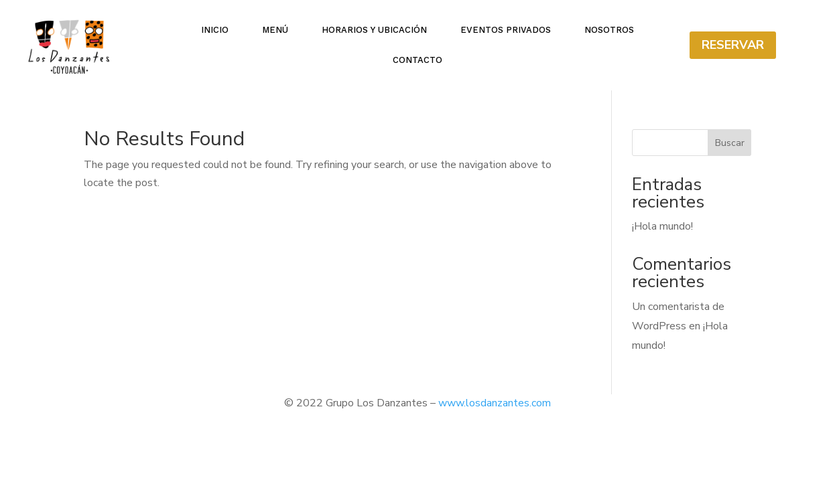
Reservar (733, 45)
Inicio (215, 30)
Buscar (730, 143)
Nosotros (609, 30)
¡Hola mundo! (662, 226)
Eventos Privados (505, 30)
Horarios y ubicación (374, 30)
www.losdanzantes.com (494, 403)
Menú (275, 30)
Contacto (417, 60)
